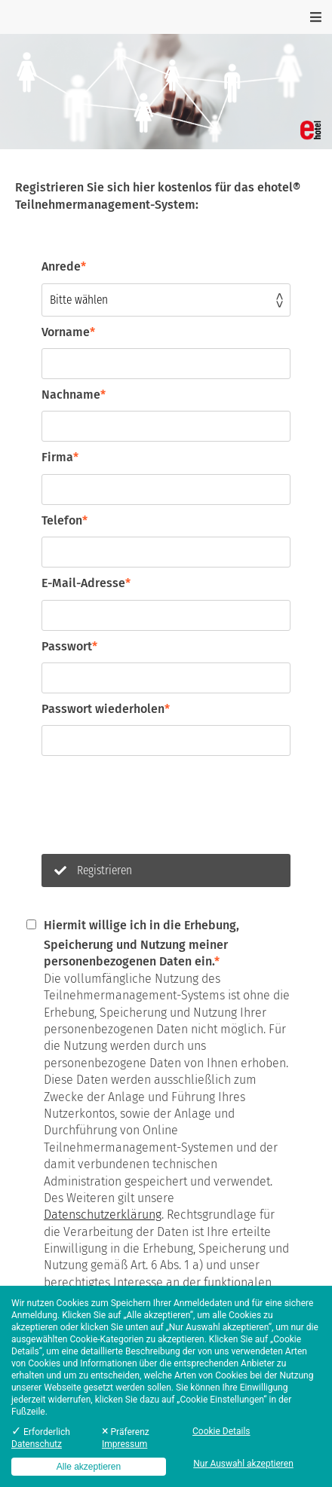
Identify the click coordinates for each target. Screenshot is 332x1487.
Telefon (65, 520)
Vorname (68, 332)
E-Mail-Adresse (86, 583)
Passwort (69, 646)
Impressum (124, 1444)
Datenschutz (36, 1444)
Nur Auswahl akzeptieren (243, 1463)
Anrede (64, 266)
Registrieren (93, 870)
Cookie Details (221, 1431)
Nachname (74, 394)
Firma (60, 457)
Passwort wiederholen (106, 709)
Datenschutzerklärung (102, 1214)
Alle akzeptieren (89, 1466)
